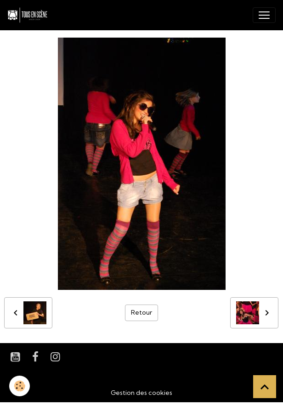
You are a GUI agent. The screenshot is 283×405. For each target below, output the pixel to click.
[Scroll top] (264, 386)
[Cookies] (19, 386)
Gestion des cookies (141, 392)
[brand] (29, 15)
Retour (141, 312)
